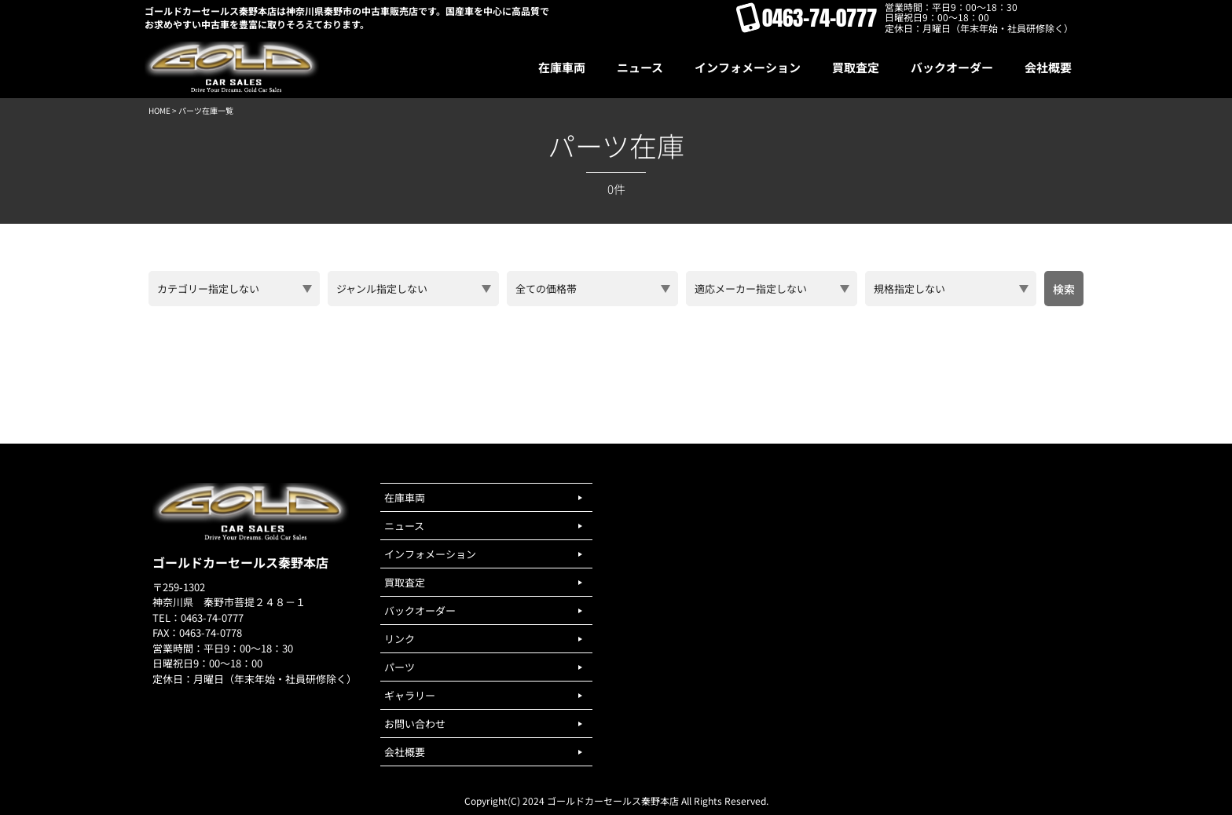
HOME (159, 110)
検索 (1064, 289)
